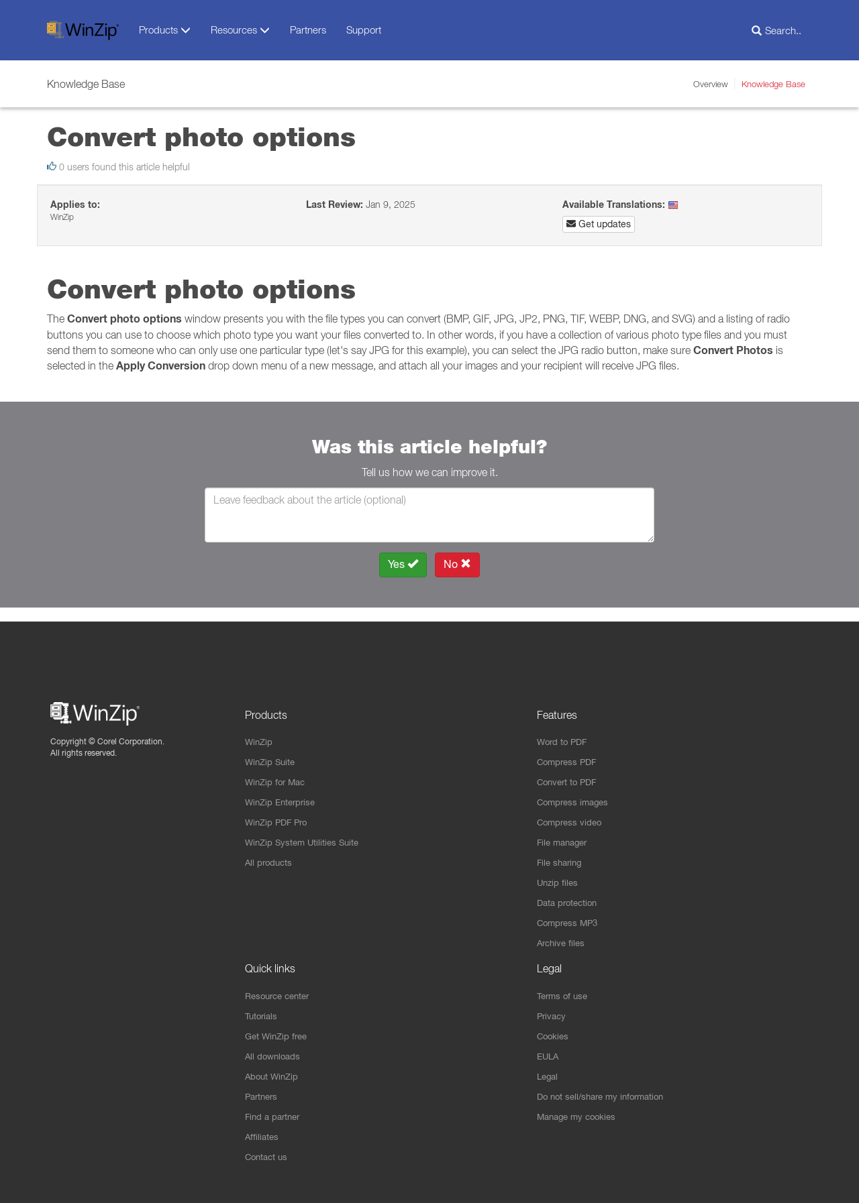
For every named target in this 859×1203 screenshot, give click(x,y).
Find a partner (275, 1115)
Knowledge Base (773, 83)
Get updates (598, 224)
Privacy (552, 1011)
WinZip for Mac (277, 771)
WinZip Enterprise (283, 792)
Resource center (281, 990)
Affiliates (263, 1136)
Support (363, 29)
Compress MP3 (570, 917)
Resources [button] (240, 29)
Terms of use (564, 990)
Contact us (268, 1157)
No (457, 564)
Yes (403, 564)
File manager (565, 833)
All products (270, 854)
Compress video (571, 813)
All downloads (274, 1053)
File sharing (561, 854)
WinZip (259, 730)
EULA (549, 1053)
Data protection (570, 896)
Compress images (575, 792)
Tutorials (263, 1011)
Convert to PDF (569, 771)
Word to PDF (564, 730)
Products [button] (165, 29)
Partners (308, 29)
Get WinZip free (278, 1032)
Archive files (563, 937)
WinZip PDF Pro (279, 813)
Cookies (554, 1032)
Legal (548, 1074)
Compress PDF (569, 750)
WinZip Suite (272, 750)
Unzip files (558, 875)
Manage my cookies (580, 1115)
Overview (710, 83)
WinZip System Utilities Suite (305, 833)
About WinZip (273, 1074)
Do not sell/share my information (606, 1094)
